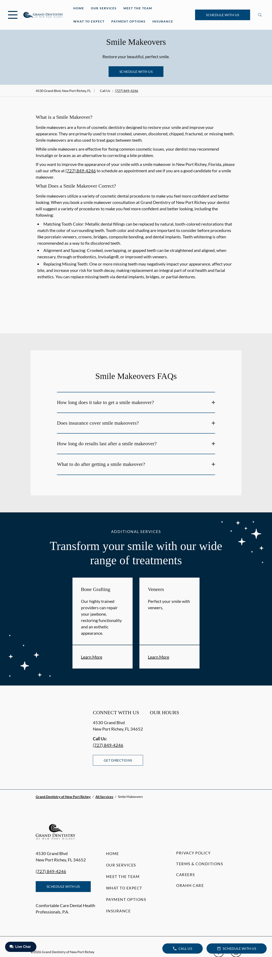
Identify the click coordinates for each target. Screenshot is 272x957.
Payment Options (128, 21)
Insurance (162, 21)
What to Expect (89, 21)
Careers (185, 874)
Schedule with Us (222, 15)
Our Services (104, 8)
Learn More (91, 656)
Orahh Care (190, 885)
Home (78, 8)
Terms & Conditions (199, 863)
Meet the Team (137, 8)
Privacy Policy (193, 853)
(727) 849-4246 (126, 91)
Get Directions (118, 760)
